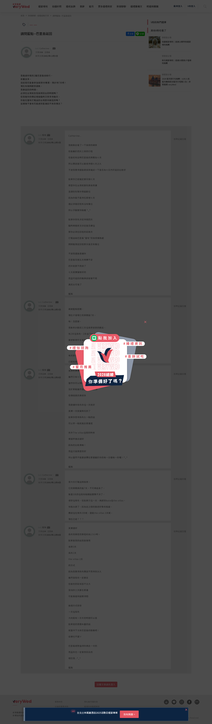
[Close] (145, 320)
